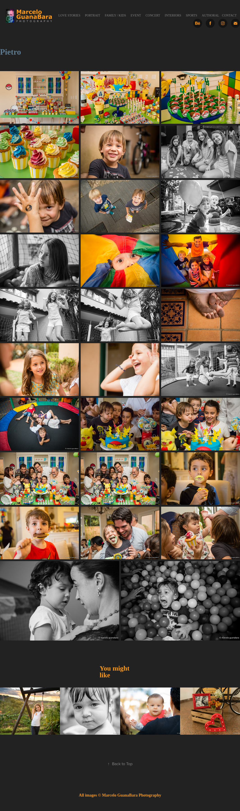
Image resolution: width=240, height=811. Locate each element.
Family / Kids (115, 15)
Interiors (173, 15)
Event (136, 15)
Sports (191, 15)
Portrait (92, 15)
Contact (229, 15)
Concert (153, 15)
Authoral (210, 15)
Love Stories (69, 15)
